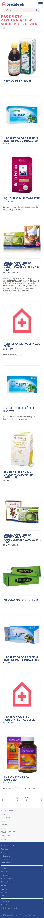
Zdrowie (4, 872)
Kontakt (4, 905)
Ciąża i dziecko (6, 859)
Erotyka (4, 825)
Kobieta (4, 889)
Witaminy (4, 852)
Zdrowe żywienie (7, 878)
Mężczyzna (5, 892)
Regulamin (5, 901)
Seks (2, 896)
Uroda (3, 868)
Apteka (3, 814)
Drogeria (4, 821)
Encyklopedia (6, 863)
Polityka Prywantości (9, 908)
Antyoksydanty (7, 811)
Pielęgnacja (5, 856)
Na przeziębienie (7, 845)
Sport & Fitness (6, 836)
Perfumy (4, 828)
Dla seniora (5, 818)
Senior (3, 885)
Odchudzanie (6, 849)
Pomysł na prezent (8, 832)
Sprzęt (3, 839)
